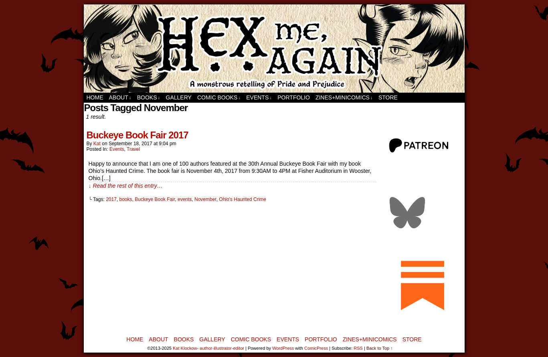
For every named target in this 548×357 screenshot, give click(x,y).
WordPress (283, 348)
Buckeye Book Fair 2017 (137, 135)
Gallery (179, 97)
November (205, 199)
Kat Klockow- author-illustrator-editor (208, 348)
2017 (111, 199)
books (125, 199)
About (120, 98)
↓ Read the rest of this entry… (126, 186)
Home (95, 97)
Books (148, 98)
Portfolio (293, 97)
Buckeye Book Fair (155, 199)
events (185, 199)
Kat (97, 143)
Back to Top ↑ (379, 348)
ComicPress (316, 348)
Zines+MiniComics (343, 98)
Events (259, 98)
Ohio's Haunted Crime (242, 199)
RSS (358, 348)
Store (388, 97)
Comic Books (219, 98)
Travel (133, 149)
